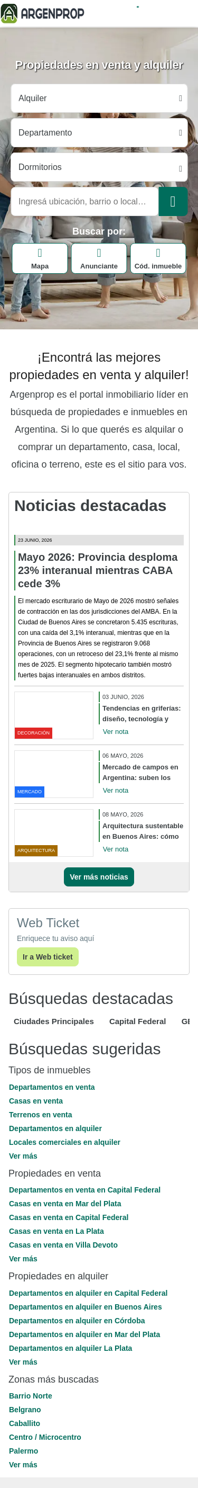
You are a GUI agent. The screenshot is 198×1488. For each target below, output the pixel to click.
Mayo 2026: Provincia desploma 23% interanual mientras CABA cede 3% (97, 570)
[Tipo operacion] (99, 98)
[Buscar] (172, 201)
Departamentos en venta (52, 1087)
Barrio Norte (30, 1396)
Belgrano (25, 1409)
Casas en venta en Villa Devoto (63, 1245)
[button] (99, 1156)
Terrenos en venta (40, 1114)
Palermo (23, 1451)
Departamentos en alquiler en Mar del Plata (84, 1334)
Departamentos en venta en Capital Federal (85, 1190)
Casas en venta (36, 1101)
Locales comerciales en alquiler (64, 1142)
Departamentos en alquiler (55, 1128)
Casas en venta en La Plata (56, 1231)
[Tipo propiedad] (99, 132)
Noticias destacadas (90, 506)
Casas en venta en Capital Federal (68, 1217)
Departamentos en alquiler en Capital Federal (88, 1293)
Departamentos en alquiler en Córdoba (77, 1320)
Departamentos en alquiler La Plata (70, 1348)
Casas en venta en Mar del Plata (65, 1203)
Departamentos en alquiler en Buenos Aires (85, 1307)
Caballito (24, 1423)
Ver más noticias (99, 877)
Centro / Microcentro (45, 1437)
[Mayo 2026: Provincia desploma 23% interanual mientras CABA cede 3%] (99, 530)
